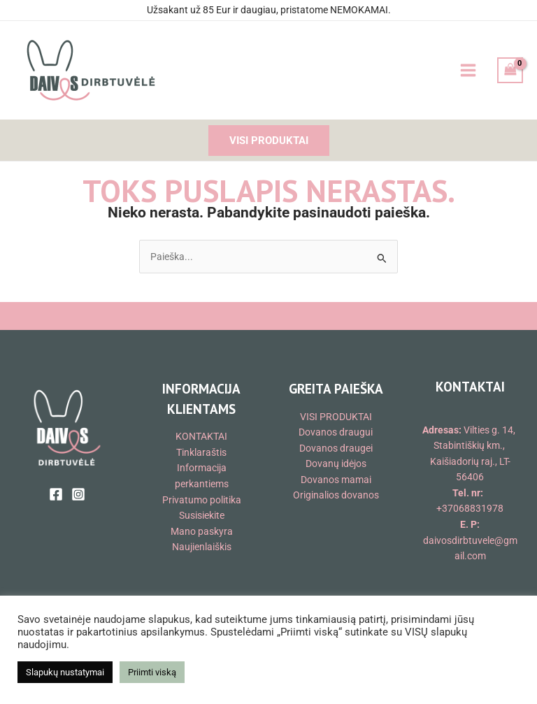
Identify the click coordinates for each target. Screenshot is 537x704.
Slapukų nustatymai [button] (65, 672)
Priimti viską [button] (152, 672)
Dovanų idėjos (336, 463)
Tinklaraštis (201, 452)
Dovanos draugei (336, 448)
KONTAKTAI (201, 436)
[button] (268, 141)
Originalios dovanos (336, 495)
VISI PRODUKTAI (336, 416)
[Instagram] (78, 494)
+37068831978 (469, 508)
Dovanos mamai (336, 479)
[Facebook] (56, 494)
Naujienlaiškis (201, 546)
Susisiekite (201, 515)
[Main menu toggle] (467, 70)
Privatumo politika (201, 499)
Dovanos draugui (336, 432)
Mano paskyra (202, 531)
